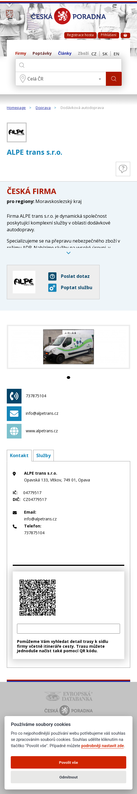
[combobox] (61, 79)
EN (116, 53)
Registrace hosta (80, 34)
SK (105, 53)
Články (65, 53)
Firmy (20, 53)
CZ (94, 53)
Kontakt (19, 455)
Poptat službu (70, 287)
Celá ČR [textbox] (35, 79)
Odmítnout (68, 777)
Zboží (83, 53)
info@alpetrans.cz (32, 413)
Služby (43, 455)
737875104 (26, 396)
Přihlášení (108, 34)
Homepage (16, 108)
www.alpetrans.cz (32, 431)
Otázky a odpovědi (123, 169)
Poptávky (42, 53)
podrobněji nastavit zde (102, 745)
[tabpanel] (68, 347)
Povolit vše (68, 762)
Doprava (43, 108)
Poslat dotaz (69, 276)
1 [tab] (68, 377)
